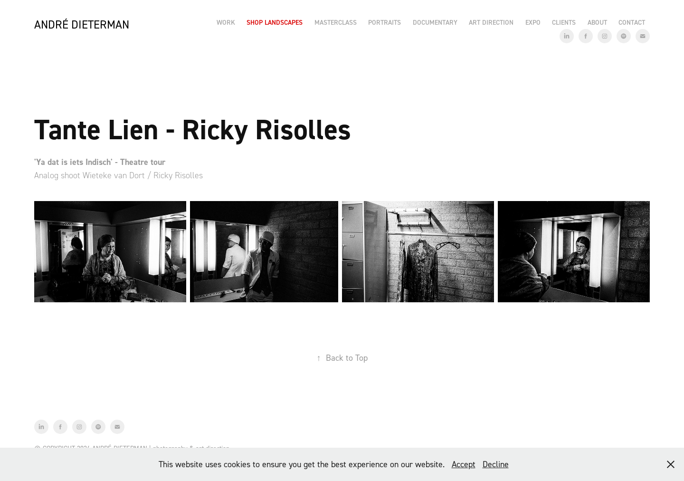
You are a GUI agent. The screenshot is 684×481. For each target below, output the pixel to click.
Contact (631, 22)
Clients (564, 22)
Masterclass (335, 22)
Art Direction (491, 22)
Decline (496, 464)
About (597, 22)
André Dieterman (81, 24)
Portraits (384, 22)
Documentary (435, 22)
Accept (463, 464)
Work (226, 22)
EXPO (533, 22)
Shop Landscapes (275, 22)
